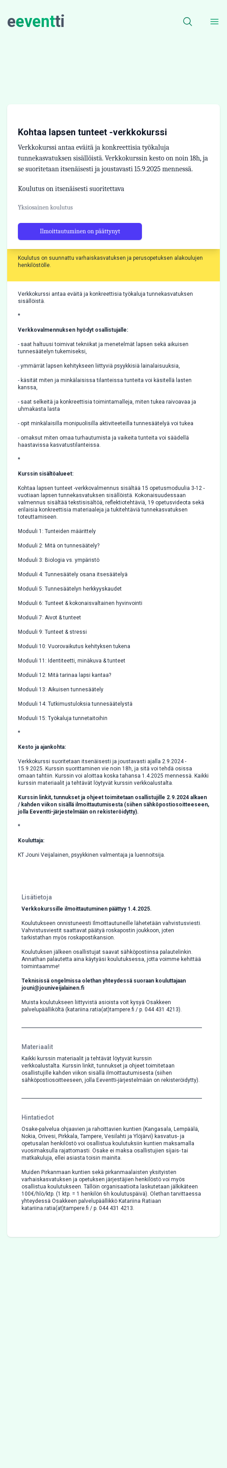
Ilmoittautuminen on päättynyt (80, 251)
